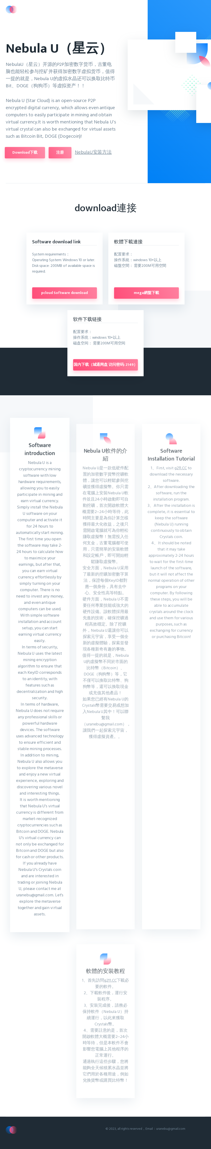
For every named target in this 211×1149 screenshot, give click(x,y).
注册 (52, 152)
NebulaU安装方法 (85, 151)
